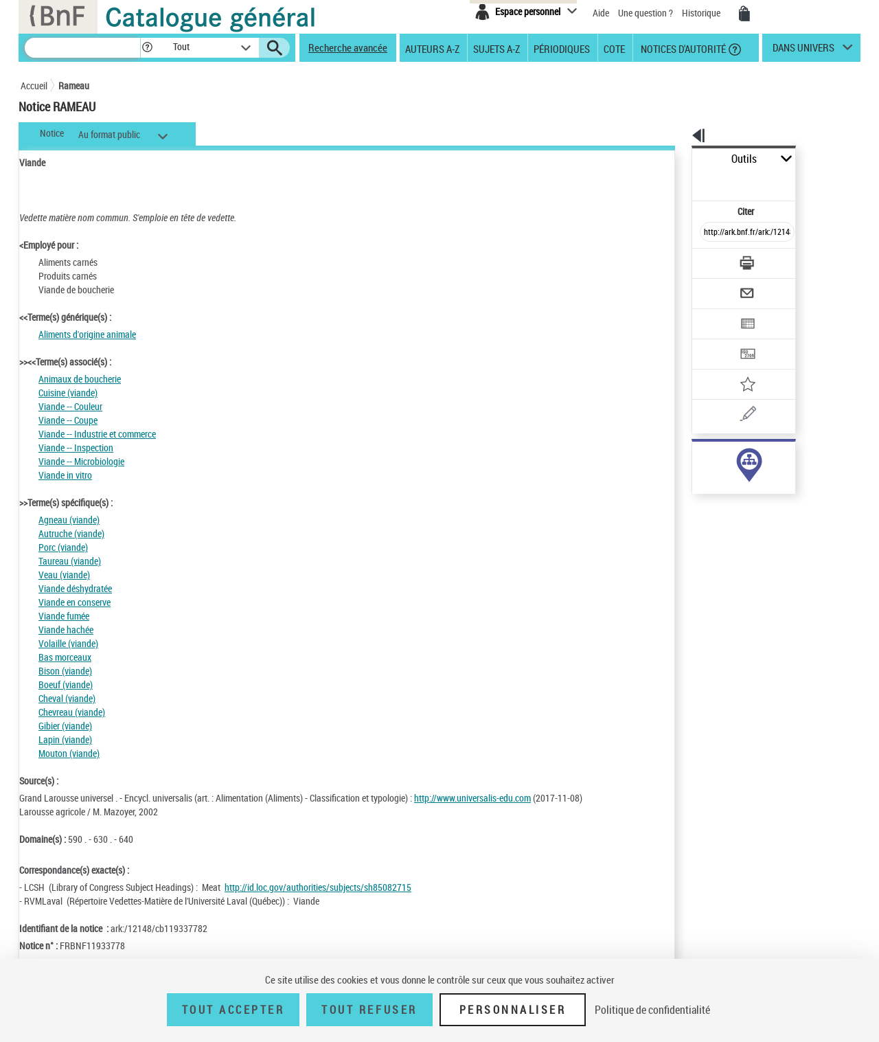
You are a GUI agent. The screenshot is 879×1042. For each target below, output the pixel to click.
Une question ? (645, 12)
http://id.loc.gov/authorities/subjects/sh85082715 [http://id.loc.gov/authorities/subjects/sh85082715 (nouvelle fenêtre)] (318, 887)
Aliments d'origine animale (87, 334)
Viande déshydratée (75, 588)
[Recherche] (82, 48)
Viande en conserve (74, 602)
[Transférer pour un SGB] (714, 313)
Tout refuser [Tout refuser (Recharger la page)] (369, 1009)
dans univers (803, 50)
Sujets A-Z (496, 48)
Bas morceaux (64, 657)
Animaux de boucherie (79, 378)
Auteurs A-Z (432, 48)
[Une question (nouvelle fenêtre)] (735, 367)
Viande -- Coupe (68, 420)
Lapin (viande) (65, 739)
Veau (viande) (64, 574)
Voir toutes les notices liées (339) (733, 486)
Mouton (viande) (69, 753)
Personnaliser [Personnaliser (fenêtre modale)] (513, 1009)
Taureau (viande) (69, 560)
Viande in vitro (65, 475)
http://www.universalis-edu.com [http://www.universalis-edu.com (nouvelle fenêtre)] (472, 797)
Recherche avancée (347, 47)
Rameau (73, 85)
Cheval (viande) (66, 698)
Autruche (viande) (71, 533)
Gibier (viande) (65, 725)
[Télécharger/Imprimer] (711, 233)
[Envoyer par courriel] (708, 259)
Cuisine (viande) (68, 392)
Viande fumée (63, 615)
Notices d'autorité (682, 48)
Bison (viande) (65, 670)
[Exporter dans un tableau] (718, 286)
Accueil (34, 85)
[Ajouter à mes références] (717, 340)
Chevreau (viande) (71, 711)
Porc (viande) (63, 547)
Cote (614, 48)
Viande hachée (65, 629)
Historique (702, 12)
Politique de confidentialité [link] (652, 1009)
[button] (147, 48)
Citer (687, 181)
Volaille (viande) (68, 643)
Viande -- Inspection (75, 447)
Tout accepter (233, 1009)
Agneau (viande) (69, 519)
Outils (676, 159)
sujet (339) (698, 458)
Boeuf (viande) (65, 684)
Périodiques (562, 48)
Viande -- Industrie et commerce (97, 433)
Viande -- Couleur (70, 406)
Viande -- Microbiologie (81, 461)
